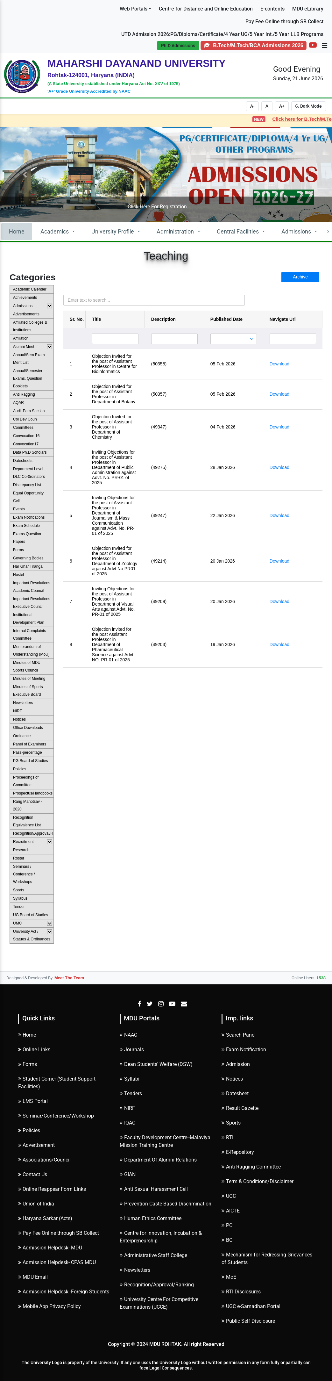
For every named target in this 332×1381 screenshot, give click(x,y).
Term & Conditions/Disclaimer (257, 1181)
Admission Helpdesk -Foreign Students (63, 1292)
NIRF (127, 1108)
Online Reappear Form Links (52, 1189)
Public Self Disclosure (248, 1321)
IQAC (127, 1123)
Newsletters (135, 1270)
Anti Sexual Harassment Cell (154, 1189)
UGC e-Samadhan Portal (251, 1306)
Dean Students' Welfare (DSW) (156, 1064)
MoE (229, 1277)
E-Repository (238, 1152)
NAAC (128, 1035)
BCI (228, 1240)
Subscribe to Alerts (33, 26)
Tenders (131, 1093)
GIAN (128, 1174)
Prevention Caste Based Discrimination (165, 1204)
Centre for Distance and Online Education (206, 9)
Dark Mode (308, 106)
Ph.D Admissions (178, 45)
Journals (132, 1050)
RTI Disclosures (241, 1292)
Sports (231, 1123)
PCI (228, 1225)
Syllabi (129, 1079)
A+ (282, 106)
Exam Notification (244, 1050)
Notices (232, 1079)
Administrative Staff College (153, 1255)
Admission (236, 1064)
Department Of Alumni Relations (158, 1160)
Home (17, 231)
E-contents (272, 9)
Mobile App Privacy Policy (49, 1306)
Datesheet (235, 1093)
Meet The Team (69, 977)
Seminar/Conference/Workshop (56, 1116)
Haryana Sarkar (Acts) (45, 1218)
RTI (227, 1137)
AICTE (231, 1211)
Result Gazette (240, 1108)
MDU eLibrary (307, 9)
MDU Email (33, 1277)
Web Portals (133, 9)
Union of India (36, 1204)
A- (252, 106)
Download (279, 363)
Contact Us (32, 1174)
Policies (29, 1130)
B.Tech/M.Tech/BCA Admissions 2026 (253, 45)
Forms (27, 1064)
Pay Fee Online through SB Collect (284, 21)
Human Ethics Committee (150, 1218)
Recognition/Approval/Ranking (157, 1285)
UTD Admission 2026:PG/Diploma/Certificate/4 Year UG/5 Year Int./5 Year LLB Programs (222, 34)
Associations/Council (44, 1160)
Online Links (34, 1050)
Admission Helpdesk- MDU (50, 1248)
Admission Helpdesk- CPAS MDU (57, 1262)
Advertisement (36, 1145)
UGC (229, 1196)
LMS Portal (33, 1101)
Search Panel (239, 1035)
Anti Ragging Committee (251, 1167)
